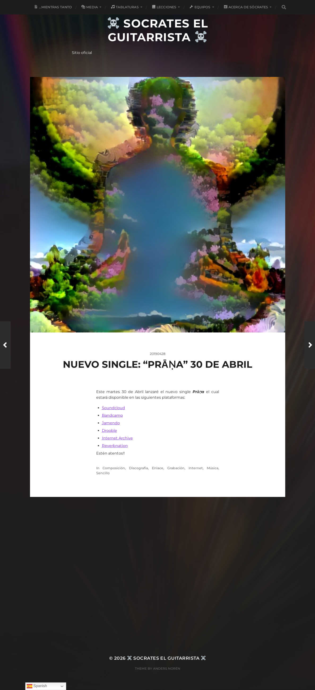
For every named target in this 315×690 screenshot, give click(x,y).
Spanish (37, 686)
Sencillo (103, 473)
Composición (114, 468)
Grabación (176, 468)
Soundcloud (113, 408)
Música (212, 468)
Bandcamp (112, 415)
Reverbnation (115, 445)
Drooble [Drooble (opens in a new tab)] (109, 430)
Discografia (138, 468)
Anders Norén (166, 668)
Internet (196, 468)
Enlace (157, 468)
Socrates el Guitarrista (158, 30)
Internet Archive (117, 438)
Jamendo (111, 423)
